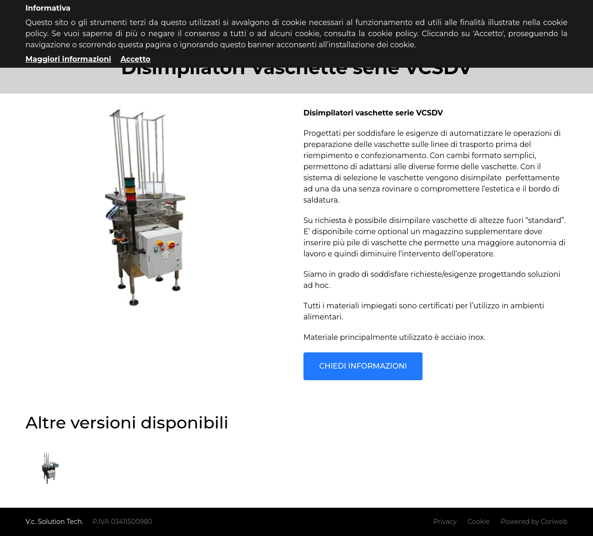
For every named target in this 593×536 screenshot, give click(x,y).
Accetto (135, 59)
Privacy (445, 521)
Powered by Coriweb (534, 521)
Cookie (478, 521)
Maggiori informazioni (68, 59)
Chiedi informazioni (363, 366)
